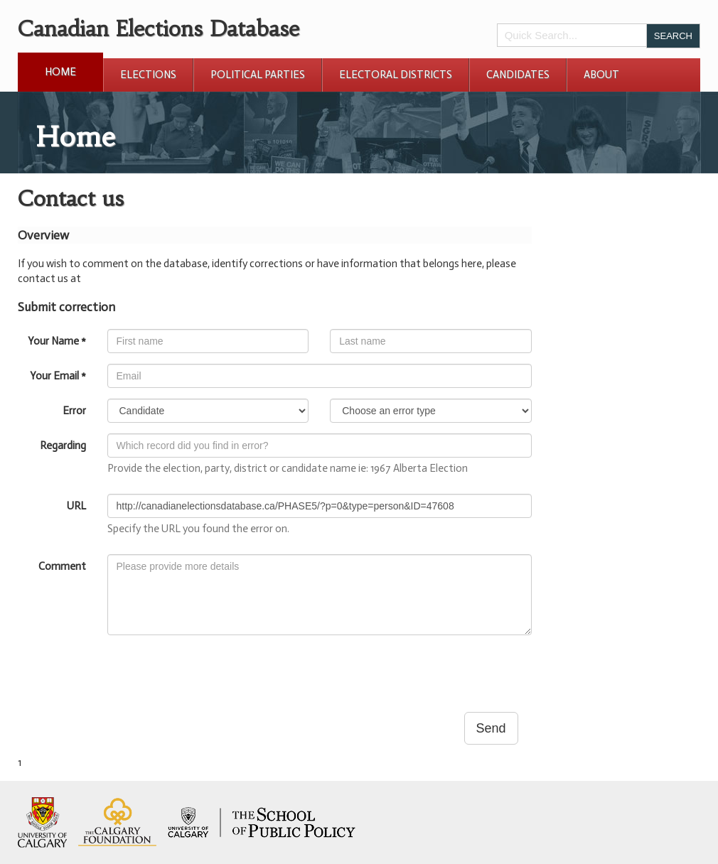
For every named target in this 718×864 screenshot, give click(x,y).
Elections (148, 74)
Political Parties (257, 74)
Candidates (518, 74)
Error (74, 410)
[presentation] (215, 673)
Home (60, 71)
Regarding (63, 445)
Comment (62, 566)
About (601, 74)
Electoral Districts (395, 74)
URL (76, 506)
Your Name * (57, 341)
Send (491, 728)
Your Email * (58, 375)
